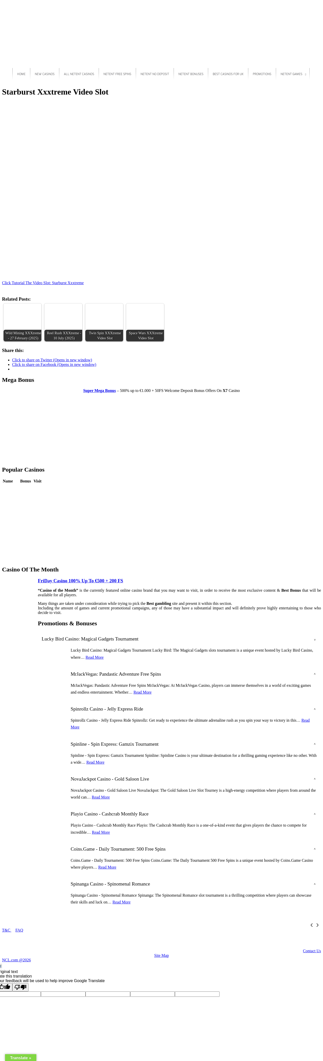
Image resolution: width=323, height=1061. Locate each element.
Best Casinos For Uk (228, 74)
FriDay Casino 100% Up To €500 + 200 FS (80, 580)
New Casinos (45, 74)
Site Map (161, 955)
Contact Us (312, 951)
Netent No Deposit (155, 74)
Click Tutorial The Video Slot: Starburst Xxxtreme (43, 283)
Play (37, 489)
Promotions (262, 74)
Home (21, 74)
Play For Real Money (303, 265)
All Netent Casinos (79, 74)
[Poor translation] (20, 987)
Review (26, 489)
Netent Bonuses (190, 74)
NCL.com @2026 (16, 960)
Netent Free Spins (117, 74)
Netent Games (291, 74)
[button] (22, 322)
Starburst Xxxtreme (18, 104)
